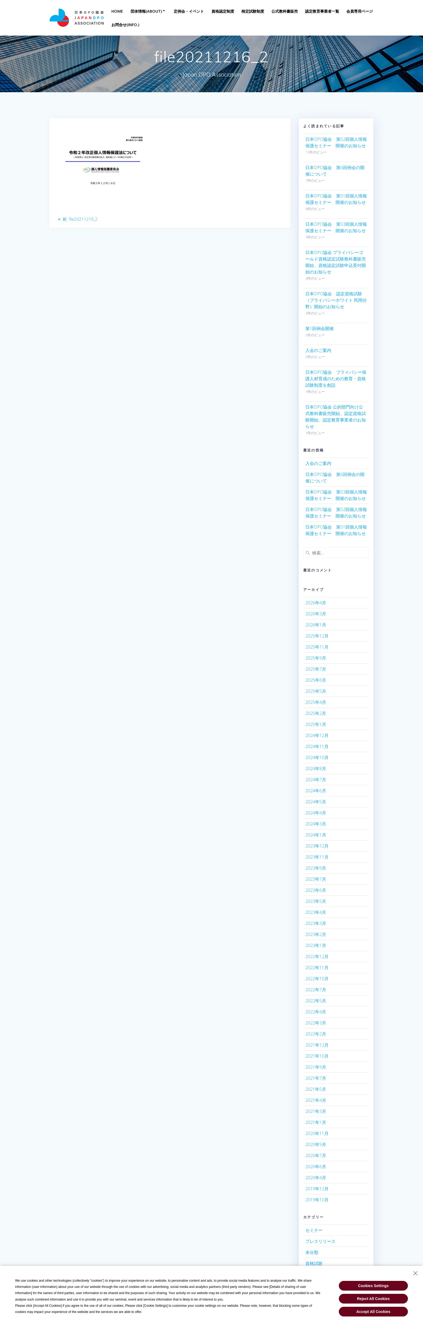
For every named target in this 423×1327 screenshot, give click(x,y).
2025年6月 (315, 680)
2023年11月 (317, 857)
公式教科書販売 (284, 11)
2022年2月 (315, 1034)
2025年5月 (315, 691)
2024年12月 (317, 735)
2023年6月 (315, 890)
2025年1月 (315, 724)
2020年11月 (317, 1133)
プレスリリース (320, 1241)
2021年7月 (315, 1078)
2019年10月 (317, 1200)
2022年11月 (317, 968)
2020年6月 (315, 1167)
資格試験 (314, 1263)
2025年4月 (315, 702)
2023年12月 (317, 846)
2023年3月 (315, 923)
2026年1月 (315, 625)
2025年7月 (315, 669)
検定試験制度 (252, 11)
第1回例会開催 (319, 328)
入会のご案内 (318, 350)
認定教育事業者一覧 (322, 11)
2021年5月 (315, 1089)
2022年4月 (315, 1012)
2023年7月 (315, 879)
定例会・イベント (189, 11)
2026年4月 (315, 603)
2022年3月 (315, 1023)
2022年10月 (317, 979)
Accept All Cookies (373, 1310)
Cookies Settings (373, 1284)
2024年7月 (315, 780)
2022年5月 (315, 1001)
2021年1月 (315, 1122)
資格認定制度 (223, 11)
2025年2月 (315, 713)
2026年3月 (315, 614)
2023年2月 (315, 934)
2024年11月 (317, 746)
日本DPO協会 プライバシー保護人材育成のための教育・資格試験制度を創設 (335, 378)
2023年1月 (315, 945)
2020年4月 (315, 1178)
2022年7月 (315, 990)
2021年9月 (315, 1067)
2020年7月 (315, 1155)
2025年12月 (317, 636)
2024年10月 (317, 757)
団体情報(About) (146, 11)
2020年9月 (315, 1144)
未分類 (311, 1252)
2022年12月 (317, 956)
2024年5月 (315, 802)
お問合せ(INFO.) (125, 24)
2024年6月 (315, 791)
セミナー (314, 1230)
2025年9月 (315, 658)
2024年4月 (315, 813)
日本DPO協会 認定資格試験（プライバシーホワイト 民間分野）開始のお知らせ (336, 300)
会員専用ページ (359, 11)
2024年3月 (315, 824)
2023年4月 (315, 912)
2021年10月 (317, 1056)
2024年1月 (315, 835)
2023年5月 (315, 901)
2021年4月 (315, 1100)
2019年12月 (317, 1189)
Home (117, 11)
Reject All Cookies (373, 1297)
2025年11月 (317, 647)
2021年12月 (317, 1045)
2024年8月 (315, 768)
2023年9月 (315, 868)
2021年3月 (315, 1111)
